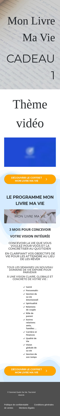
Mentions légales (27, 408)
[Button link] (30, 179)
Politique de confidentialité (16, 404)
